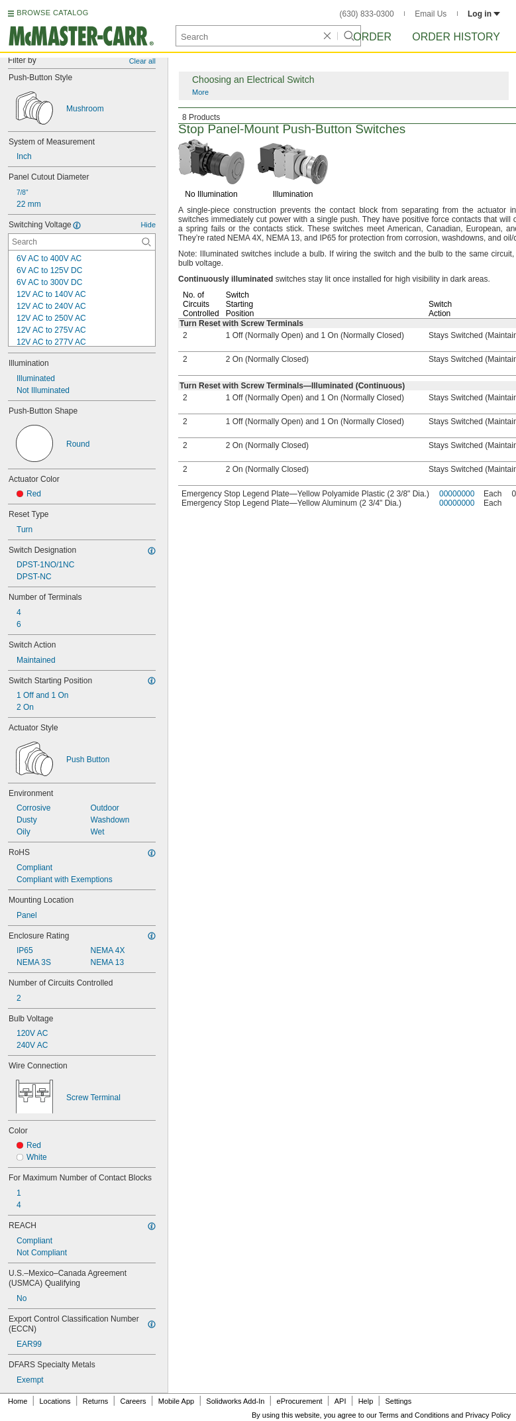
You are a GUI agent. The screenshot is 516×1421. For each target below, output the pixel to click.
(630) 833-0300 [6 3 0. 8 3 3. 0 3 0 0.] (367, 14)
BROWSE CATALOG (52, 13)
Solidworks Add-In (235, 1401)
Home (17, 1401)
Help (366, 1401)
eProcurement (300, 1401)
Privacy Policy (488, 1415)
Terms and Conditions (414, 1415)
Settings (398, 1401)
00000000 (456, 493)
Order (372, 36)
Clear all (142, 61)
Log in (484, 14)
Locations (55, 1401)
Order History (456, 36)
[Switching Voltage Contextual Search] (82, 242)
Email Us (430, 14)
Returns (96, 1401)
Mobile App (176, 1401)
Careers (133, 1401)
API (340, 1401)
